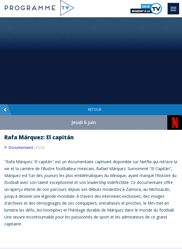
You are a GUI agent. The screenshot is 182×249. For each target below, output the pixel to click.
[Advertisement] (91, 60)
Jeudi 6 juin (84, 122)
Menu (174, 6)
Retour (52, 109)
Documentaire (21, 147)
